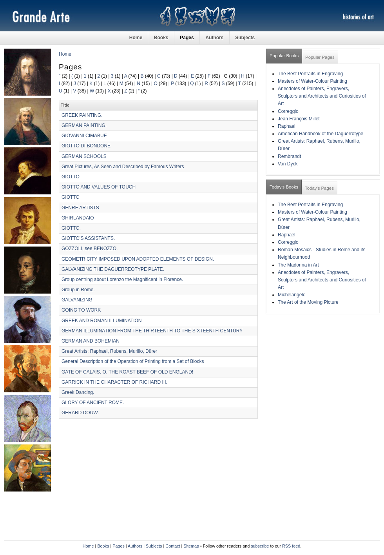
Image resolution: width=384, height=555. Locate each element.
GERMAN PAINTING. (84, 125)
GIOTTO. (71, 228)
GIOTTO (71, 177)
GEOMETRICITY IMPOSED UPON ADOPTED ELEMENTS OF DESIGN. (138, 259)
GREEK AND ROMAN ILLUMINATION (101, 320)
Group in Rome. (78, 289)
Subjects (245, 37)
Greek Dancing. (78, 392)
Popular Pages (320, 57)
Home (135, 37)
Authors (214, 37)
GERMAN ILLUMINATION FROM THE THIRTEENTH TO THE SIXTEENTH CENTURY (152, 331)
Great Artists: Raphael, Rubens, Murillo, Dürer (109, 351)
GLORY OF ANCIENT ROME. (93, 402)
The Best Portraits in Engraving (310, 73)
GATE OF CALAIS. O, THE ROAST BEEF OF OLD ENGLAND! (127, 372)
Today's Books (284, 187)
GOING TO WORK (81, 310)
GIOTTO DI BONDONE (86, 146)
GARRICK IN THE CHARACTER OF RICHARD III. (114, 382)
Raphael (286, 126)
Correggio (288, 111)
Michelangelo (292, 294)
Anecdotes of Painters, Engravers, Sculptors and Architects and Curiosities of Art (322, 96)
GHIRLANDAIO (78, 218)
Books (161, 37)
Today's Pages (319, 188)
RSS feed (291, 546)
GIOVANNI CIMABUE (84, 135)
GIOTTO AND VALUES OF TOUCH (99, 187)
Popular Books (284, 55)
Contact (172, 546)
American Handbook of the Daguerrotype (320, 133)
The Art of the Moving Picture (308, 302)
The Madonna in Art (298, 265)
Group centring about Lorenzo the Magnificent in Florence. (122, 279)
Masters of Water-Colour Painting (312, 81)
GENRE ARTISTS (80, 207)
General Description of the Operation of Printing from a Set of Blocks (133, 361)
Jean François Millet (299, 119)
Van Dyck (287, 164)
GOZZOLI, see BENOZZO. (90, 248)
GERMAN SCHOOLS (84, 156)
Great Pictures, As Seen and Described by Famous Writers (123, 166)
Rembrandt (289, 156)
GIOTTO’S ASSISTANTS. (88, 238)
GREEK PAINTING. (82, 115)
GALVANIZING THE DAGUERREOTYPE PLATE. (113, 269)
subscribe (260, 546)
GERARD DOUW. (80, 412)
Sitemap (191, 546)
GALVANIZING (77, 300)
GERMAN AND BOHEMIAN (91, 341)
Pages (187, 37)
